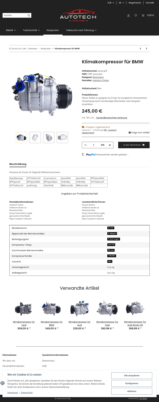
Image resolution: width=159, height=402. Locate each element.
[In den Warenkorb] (11, 57)
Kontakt (150, 2)
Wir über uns (8, 361)
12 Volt (111, 228)
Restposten (98, 77)
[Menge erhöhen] (110, 145)
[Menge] (94, 145)
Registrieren (135, 2)
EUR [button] (109, 2)
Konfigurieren (131, 383)
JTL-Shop (143, 398)
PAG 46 (111, 244)
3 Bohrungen (113, 239)
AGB (44, 366)
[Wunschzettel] (135, 15)
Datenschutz (27, 392)
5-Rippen (112, 233)
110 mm (111, 250)
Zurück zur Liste (18, 48)
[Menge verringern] (85, 145)
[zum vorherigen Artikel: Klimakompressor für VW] (140, 48)
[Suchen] (14, 15)
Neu (110, 261)
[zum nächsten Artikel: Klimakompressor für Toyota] (146, 48)
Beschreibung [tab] (17, 164)
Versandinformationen (13, 366)
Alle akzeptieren (131, 375)
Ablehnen (131, 391)
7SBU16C (111, 256)
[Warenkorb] (148, 15)
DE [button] (120, 2)
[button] (128, 15)
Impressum (12, 392)
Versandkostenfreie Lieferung (111, 117)
